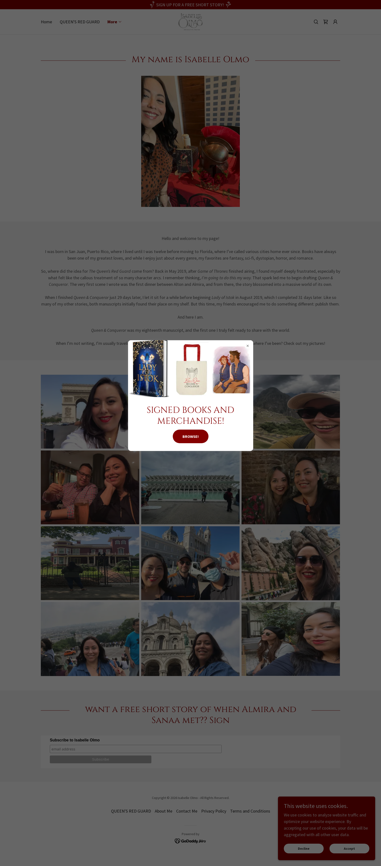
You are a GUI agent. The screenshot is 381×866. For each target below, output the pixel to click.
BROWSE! (190, 436)
